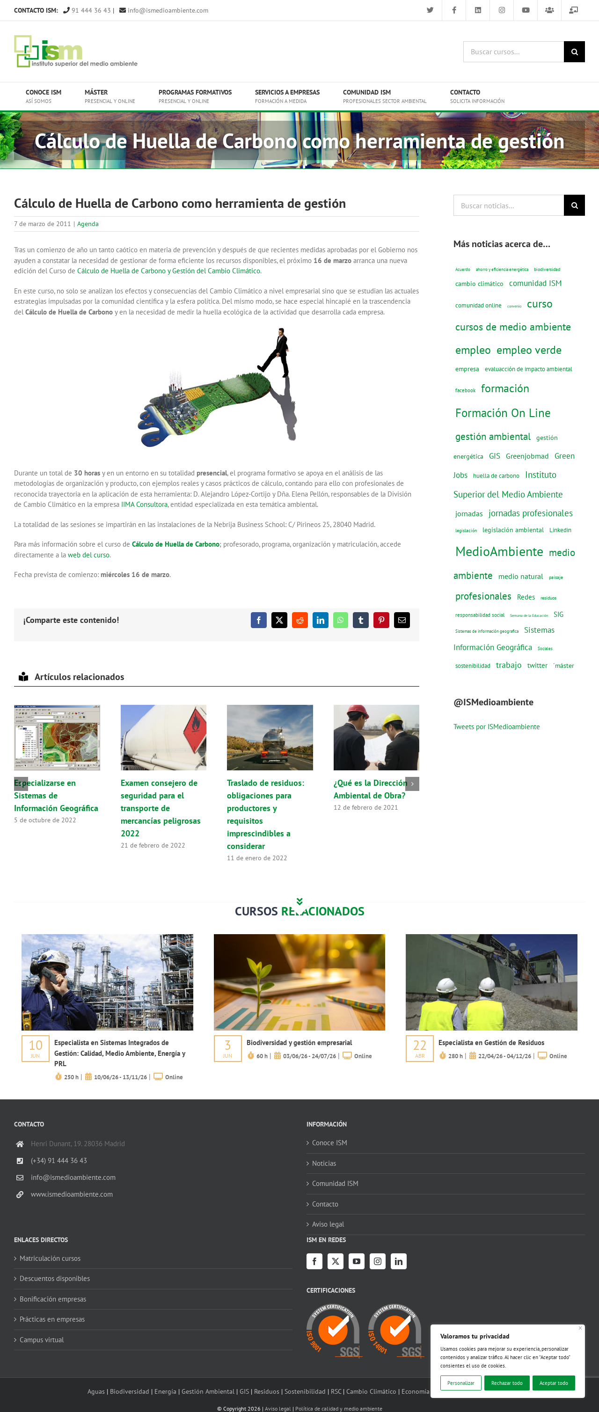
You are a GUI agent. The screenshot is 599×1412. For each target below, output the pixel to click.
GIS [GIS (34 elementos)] (494, 456)
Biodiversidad (129, 1391)
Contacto (325, 1204)
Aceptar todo (554, 1383)
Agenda (88, 223)
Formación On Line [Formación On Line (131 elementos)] (503, 412)
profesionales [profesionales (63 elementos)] (483, 596)
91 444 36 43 (87, 10)
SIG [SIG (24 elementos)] (558, 614)
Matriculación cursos (50, 1258)
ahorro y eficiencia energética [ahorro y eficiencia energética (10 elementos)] (502, 269)
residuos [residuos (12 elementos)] (548, 597)
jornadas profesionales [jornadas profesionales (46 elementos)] (531, 513)
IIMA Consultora (144, 504)
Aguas (96, 1391)
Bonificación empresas (53, 1299)
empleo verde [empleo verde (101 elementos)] (529, 350)
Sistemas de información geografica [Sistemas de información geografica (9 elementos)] (487, 631)
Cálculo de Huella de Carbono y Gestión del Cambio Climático (168, 270)
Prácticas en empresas (52, 1319)
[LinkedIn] (399, 1261)
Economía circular (427, 1391)
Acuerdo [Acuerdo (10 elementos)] (462, 269)
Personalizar (461, 1383)
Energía (165, 1391)
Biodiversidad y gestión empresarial (299, 1042)
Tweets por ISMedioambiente (496, 726)
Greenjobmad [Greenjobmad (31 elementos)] (527, 456)
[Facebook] (314, 1261)
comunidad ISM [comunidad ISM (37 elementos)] (535, 283)
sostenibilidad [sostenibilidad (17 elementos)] (472, 665)
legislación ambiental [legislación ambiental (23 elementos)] (513, 529)
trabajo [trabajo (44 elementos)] (509, 664)
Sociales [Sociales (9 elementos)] (545, 648)
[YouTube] (357, 1261)
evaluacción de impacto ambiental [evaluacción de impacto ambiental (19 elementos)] (528, 369)
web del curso (89, 554)
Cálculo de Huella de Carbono (175, 544)
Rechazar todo (507, 1383)
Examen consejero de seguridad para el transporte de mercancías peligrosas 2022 (161, 808)
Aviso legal (328, 1224)
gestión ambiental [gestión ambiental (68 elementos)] (493, 436)
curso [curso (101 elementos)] (540, 303)
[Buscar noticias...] (508, 205)
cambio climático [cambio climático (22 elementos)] (479, 283)
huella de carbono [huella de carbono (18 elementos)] (496, 476)
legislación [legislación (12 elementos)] (466, 530)
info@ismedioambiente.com (163, 10)
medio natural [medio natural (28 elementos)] (520, 576)
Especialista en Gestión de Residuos (491, 1042)
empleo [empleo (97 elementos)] (473, 350)
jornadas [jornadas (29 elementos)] (469, 513)
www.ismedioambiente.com (72, 1194)
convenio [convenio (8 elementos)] (514, 306)
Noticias (324, 1163)
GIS (244, 1391)
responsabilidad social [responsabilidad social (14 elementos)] (479, 614)
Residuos (266, 1391)
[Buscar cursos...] (513, 51)
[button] (21, 784)
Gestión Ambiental (208, 1391)
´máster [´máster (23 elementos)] (563, 665)
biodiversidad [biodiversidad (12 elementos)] (547, 269)
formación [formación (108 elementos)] (505, 387)
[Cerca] (580, 1328)
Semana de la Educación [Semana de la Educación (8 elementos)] (529, 615)
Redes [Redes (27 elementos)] (526, 596)
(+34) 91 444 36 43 (59, 1160)
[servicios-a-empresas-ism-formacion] (107, 937)
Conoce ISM (329, 1142)
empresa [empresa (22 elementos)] (467, 369)
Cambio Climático (371, 1391)
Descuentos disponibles (55, 1278)
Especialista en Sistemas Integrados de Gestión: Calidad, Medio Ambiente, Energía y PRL (119, 1053)
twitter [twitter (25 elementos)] (537, 665)
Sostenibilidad (305, 1391)
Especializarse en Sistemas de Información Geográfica (56, 795)
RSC (336, 1391)
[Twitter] (335, 1261)
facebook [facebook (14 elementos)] (465, 390)
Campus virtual (42, 1339)
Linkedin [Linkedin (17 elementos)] (560, 530)
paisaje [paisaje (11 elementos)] (556, 577)
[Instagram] (378, 1261)
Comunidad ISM (335, 1183)
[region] (508, 1361)
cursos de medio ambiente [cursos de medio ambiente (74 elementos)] (513, 326)
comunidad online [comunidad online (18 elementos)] (478, 305)
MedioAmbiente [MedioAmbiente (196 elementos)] (499, 551)
